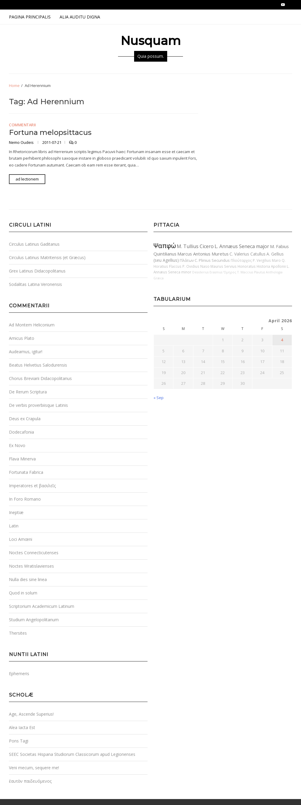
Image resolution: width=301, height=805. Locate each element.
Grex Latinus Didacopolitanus (37, 271)
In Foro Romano (25, 499)
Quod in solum (23, 593)
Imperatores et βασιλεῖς (32, 485)
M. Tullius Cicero (195, 246)
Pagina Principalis (30, 17)
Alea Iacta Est (22, 727)
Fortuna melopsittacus (50, 132)
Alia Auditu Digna (80, 17)
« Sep (158, 397)
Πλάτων (187, 260)
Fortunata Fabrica (26, 472)
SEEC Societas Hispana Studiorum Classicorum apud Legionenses (72, 754)
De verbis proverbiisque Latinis (38, 405)
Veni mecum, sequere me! (34, 767)
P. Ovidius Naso (196, 266)
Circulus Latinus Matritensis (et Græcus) (47, 257)
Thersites (18, 633)
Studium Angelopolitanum (34, 619)
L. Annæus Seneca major (242, 246)
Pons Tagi (18, 741)
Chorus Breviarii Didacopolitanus (40, 378)
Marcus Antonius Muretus (203, 254)
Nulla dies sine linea (28, 579)
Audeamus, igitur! (25, 351)
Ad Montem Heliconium (32, 325)
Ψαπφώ (164, 245)
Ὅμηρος (229, 272)
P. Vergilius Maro (267, 260)
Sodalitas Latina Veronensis (35, 284)
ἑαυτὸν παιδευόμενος (30, 781)
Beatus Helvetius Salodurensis (38, 365)
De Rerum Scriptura (28, 392)
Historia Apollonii (271, 266)
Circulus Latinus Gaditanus (34, 244)
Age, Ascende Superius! (31, 714)
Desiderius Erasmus (207, 272)
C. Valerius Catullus (247, 254)
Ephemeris (19, 673)
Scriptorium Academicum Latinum (41, 606)
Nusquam (151, 40)
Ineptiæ (16, 512)
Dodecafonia (21, 432)
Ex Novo (17, 445)
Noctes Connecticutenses (33, 552)
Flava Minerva (22, 459)
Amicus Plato (21, 338)
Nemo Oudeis (22, 142)
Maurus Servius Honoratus (233, 266)
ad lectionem (27, 179)
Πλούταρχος (241, 260)
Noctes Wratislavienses (31, 566)
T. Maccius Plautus (251, 272)
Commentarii (22, 125)
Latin (13, 526)
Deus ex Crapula (25, 418)
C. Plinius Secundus (212, 260)
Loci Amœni (20, 539)
